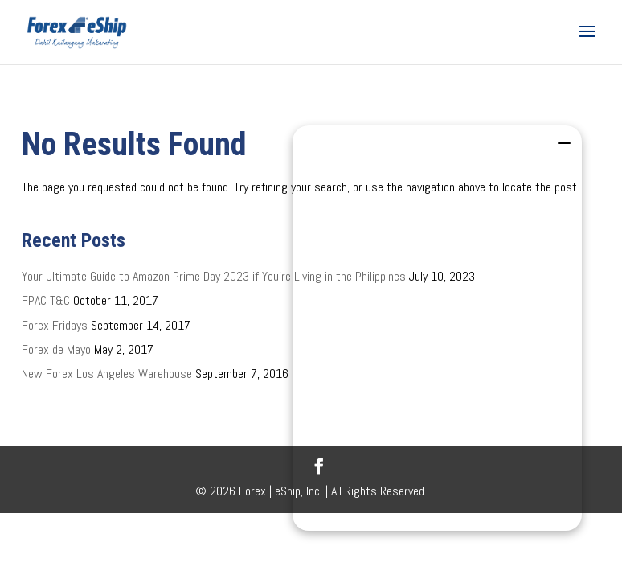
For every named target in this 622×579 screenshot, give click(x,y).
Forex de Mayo (56, 349)
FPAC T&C (46, 300)
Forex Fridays (55, 325)
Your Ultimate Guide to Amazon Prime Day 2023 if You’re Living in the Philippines (214, 276)
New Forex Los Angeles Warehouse (107, 373)
